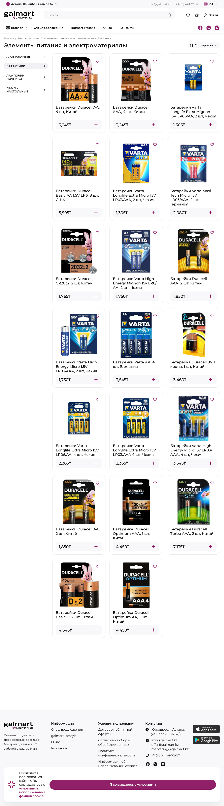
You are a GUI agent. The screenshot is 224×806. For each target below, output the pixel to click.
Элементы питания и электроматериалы (68, 38)
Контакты (59, 748)
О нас (56, 742)
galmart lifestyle (64, 736)
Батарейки (104, 38)
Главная (9, 38)
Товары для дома (28, 38)
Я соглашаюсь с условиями (133, 784)
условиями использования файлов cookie (32, 792)
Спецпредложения (67, 729)
